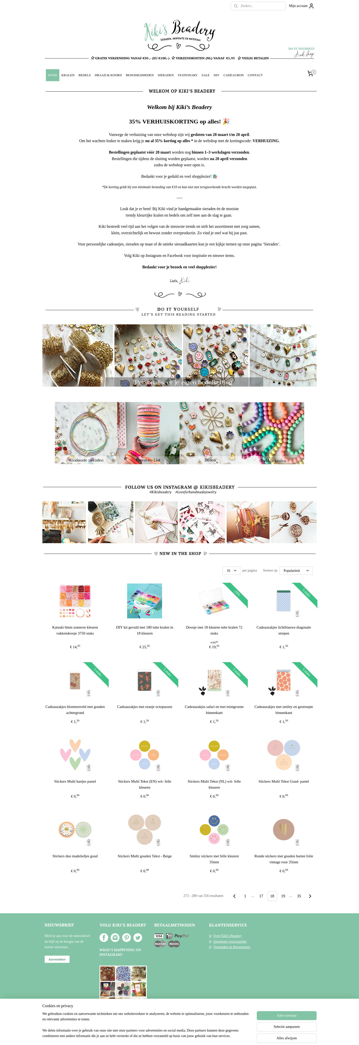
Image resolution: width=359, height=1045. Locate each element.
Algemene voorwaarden (230, 941)
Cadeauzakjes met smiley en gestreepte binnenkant (284, 710)
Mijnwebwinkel (224, 1035)
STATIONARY (188, 75)
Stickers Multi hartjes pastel (75, 781)
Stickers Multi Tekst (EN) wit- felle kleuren (144, 784)
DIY (216, 75)
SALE (206, 75)
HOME (52, 75)
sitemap (165, 1035)
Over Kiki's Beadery (227, 936)
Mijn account (301, 6)
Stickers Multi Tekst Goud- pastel (284, 781)
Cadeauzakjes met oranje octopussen (144, 707)
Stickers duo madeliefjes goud (75, 856)
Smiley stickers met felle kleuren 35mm (214, 859)
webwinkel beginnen (188, 1035)
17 (261, 896)
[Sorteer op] (296, 570)
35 (299, 896)
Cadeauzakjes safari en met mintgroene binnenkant (214, 710)
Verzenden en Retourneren (231, 947)
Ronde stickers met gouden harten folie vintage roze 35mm (284, 859)
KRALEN (68, 75)
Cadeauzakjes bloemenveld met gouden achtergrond (75, 710)
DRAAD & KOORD (108, 75)
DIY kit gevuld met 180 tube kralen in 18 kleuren (144, 630)
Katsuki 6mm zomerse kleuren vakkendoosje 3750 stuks (75, 630)
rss (173, 1035)
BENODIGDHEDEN (140, 75)
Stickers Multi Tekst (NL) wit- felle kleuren (214, 784)
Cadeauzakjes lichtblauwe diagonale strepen (284, 630)
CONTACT (255, 75)
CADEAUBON (233, 75)
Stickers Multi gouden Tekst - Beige (145, 856)
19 (283, 896)
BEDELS (85, 75)
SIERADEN (166, 75)
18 (272, 896)
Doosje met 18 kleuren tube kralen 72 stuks (214, 630)
